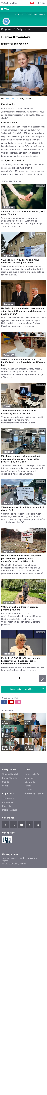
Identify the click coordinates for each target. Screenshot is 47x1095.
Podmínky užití (31, 858)
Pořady (18, 29)
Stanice (5, 782)
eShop (5, 786)
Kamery (42, 14)
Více (28, 29)
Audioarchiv (31, 14)
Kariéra (28, 786)
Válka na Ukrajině (10, 774)
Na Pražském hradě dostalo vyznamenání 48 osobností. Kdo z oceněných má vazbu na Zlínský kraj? (23, 311)
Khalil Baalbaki (12, 99)
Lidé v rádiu (30, 782)
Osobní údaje (17, 858)
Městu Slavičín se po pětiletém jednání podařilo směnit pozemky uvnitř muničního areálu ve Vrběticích (21, 558)
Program (19, 14)
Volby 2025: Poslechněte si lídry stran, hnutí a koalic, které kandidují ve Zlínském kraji (23, 362)
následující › (42, 678)
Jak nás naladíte (32, 774)
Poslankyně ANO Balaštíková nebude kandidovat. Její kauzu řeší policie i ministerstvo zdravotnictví (20, 661)
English (5, 861)
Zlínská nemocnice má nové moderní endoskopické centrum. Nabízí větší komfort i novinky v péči (20, 459)
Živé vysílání (8, 798)
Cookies (5, 858)
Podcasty (6, 806)
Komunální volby (10, 778)
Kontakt (28, 789)
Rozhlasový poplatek (34, 793)
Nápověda (29, 778)
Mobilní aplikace (9, 810)
